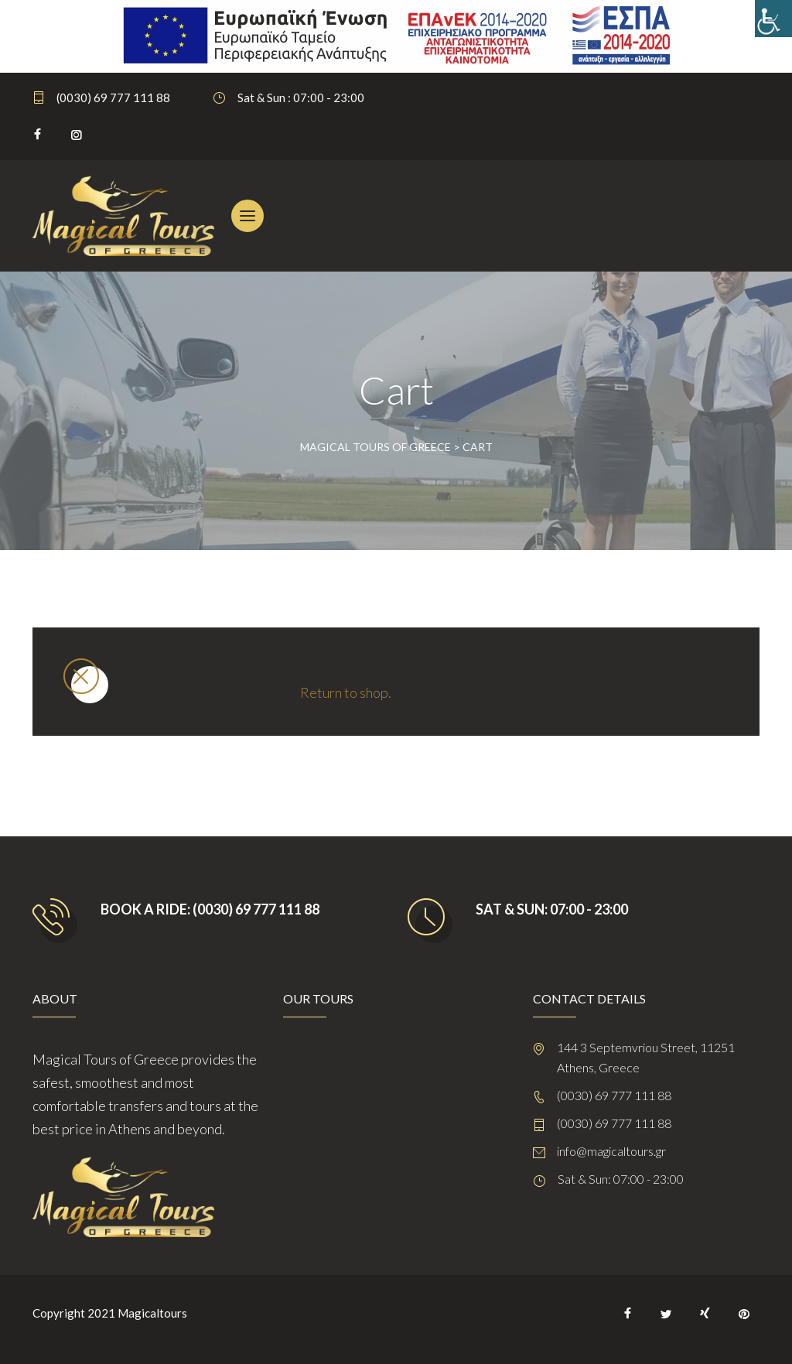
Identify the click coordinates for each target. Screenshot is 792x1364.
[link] (773, 18)
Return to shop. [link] (345, 692)
